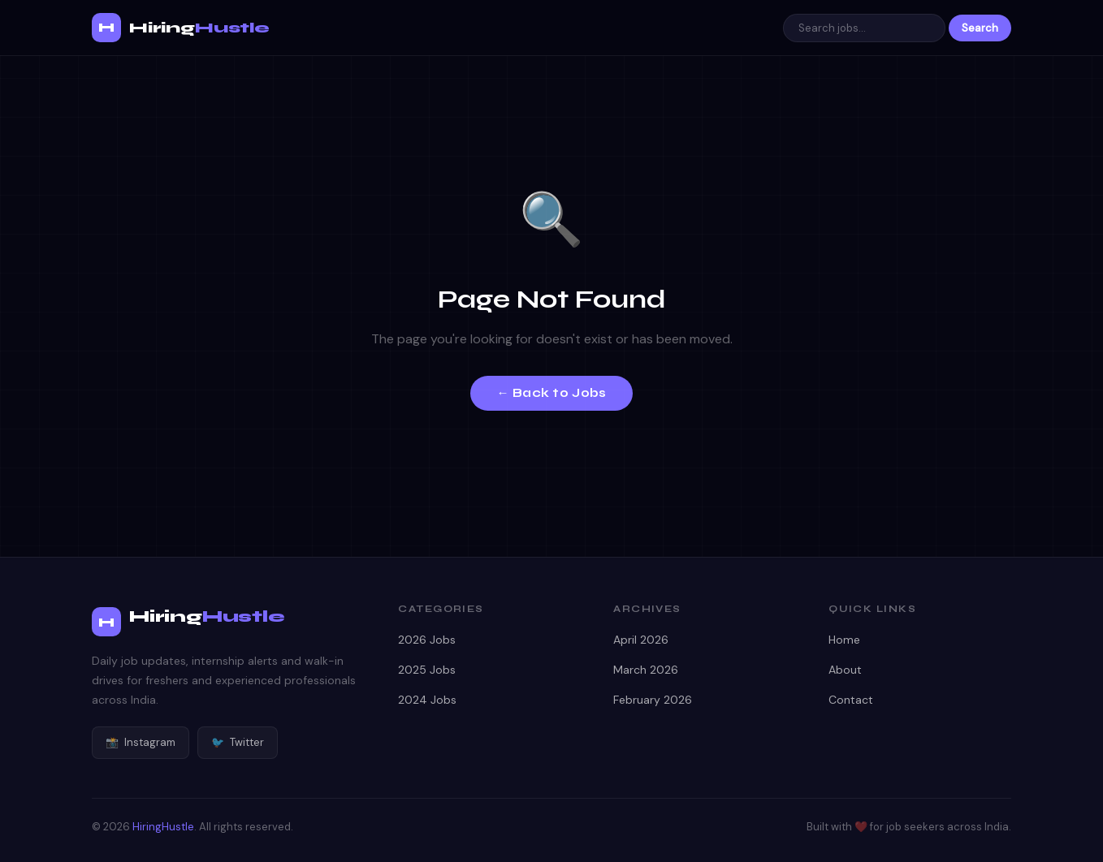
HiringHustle (163, 827)
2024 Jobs (427, 699)
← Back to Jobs (551, 393)
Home (844, 639)
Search (980, 28)
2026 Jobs (427, 639)
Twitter (237, 743)
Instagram (140, 743)
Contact (850, 699)
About (845, 669)
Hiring (199, 28)
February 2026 (652, 699)
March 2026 (645, 669)
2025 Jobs (427, 669)
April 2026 (640, 639)
